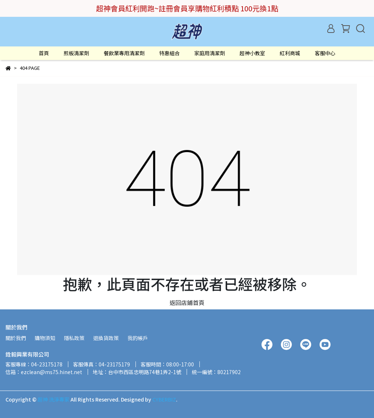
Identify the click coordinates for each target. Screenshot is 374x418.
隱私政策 (74, 338)
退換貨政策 (106, 338)
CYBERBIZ (164, 399)
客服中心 (325, 53)
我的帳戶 (137, 338)
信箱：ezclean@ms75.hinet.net (43, 372)
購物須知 (45, 338)
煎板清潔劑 (76, 53)
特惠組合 (169, 53)
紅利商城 (290, 53)
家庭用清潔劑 (209, 53)
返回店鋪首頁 (187, 302)
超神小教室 (252, 53)
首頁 (44, 53)
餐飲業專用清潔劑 (124, 53)
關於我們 (15, 338)
